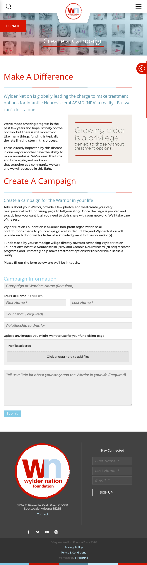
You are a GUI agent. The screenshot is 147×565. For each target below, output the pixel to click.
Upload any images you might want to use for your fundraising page (54, 336)
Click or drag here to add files (68, 356)
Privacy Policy (73, 547)
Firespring (81, 557)
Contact (42, 514)
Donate (13, 26)
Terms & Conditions (73, 552)
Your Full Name (15, 296)
